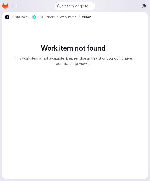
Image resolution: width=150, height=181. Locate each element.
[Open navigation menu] (14, 6)
